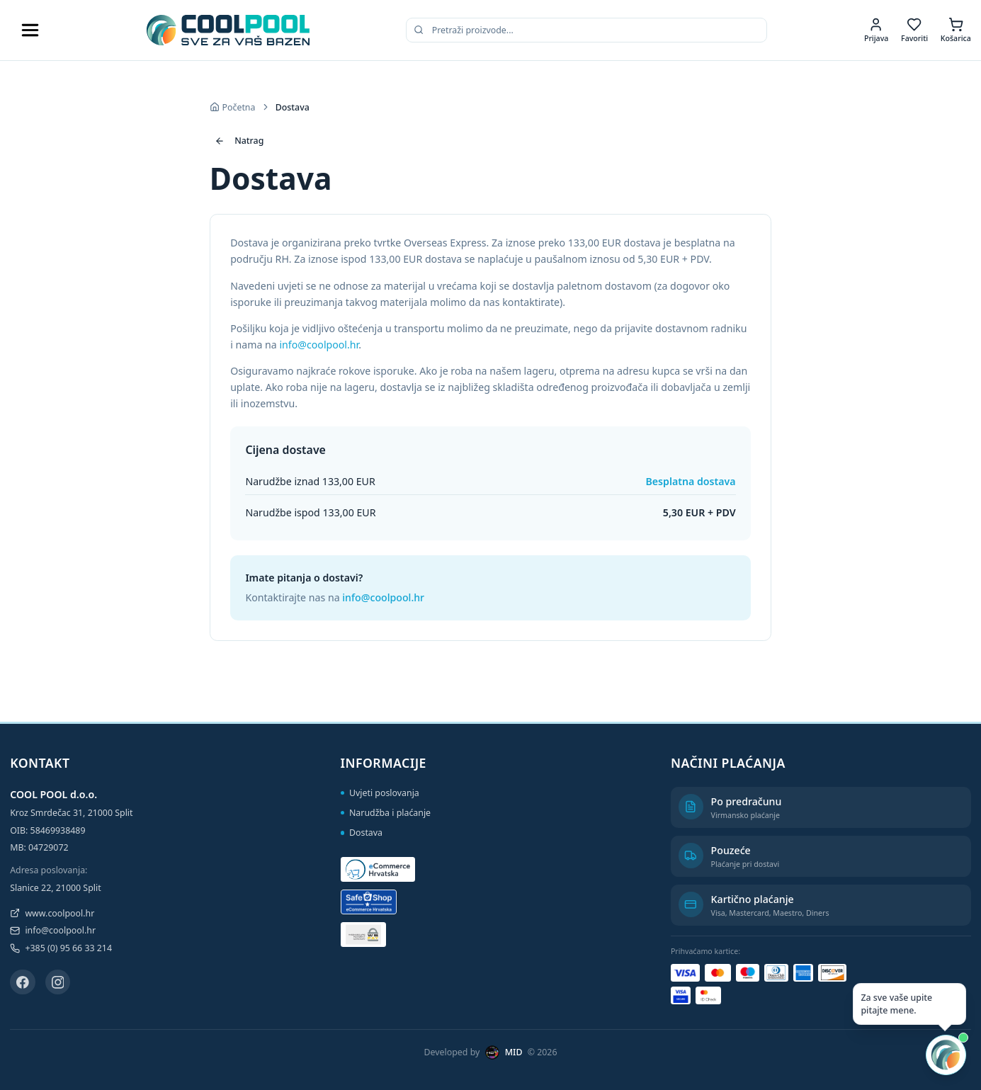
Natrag (239, 141)
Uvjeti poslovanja (380, 793)
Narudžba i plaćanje (386, 813)
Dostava (361, 833)
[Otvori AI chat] (946, 1055)
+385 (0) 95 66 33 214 (61, 948)
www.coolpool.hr (52, 913)
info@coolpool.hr (318, 344)
